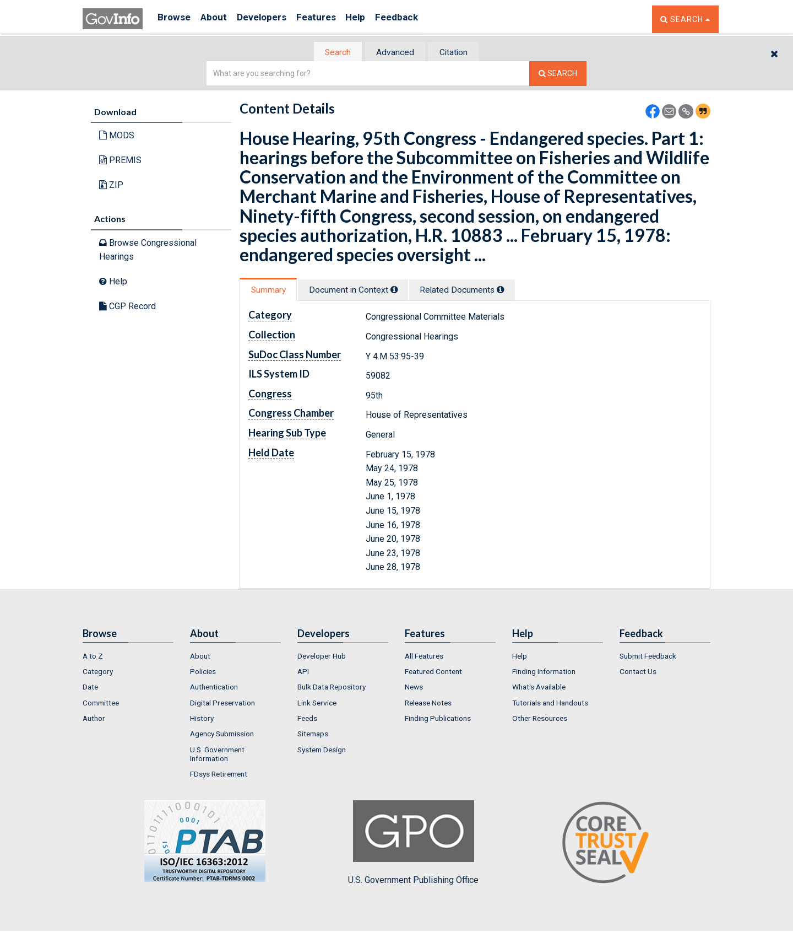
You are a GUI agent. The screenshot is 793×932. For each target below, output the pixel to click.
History (202, 719)
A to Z (93, 657)
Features (333, 19)
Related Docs (482, 290)
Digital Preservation (222, 703)
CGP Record (127, 306)
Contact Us (638, 672)
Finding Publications (438, 719)
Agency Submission (222, 735)
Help (378, 19)
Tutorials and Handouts (550, 703)
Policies (203, 672)
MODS (116, 136)
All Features (424, 657)
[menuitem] (128, 657)
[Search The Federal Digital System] (557, 74)
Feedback (424, 19)
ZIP (111, 185)
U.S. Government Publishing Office (413, 843)
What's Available (539, 688)
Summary (272, 290)
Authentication (214, 688)
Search (330, 52)
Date (90, 688)
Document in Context (364, 290)
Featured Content (433, 672)
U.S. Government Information (217, 755)
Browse (175, 19)
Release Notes (428, 703)
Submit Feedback (648, 657)
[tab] (331, 52)
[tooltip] (405, 290)
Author (94, 719)
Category (98, 672)
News (414, 688)
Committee (101, 703)
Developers (273, 19)
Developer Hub (321, 657)
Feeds (307, 719)
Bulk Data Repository (331, 688)
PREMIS (120, 161)
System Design (321, 750)
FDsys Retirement (218, 775)
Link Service (316, 703)
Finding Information (543, 672)
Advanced (395, 52)
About (220, 19)
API (303, 672)
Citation (460, 52)
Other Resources (539, 719)
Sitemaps (312, 735)
